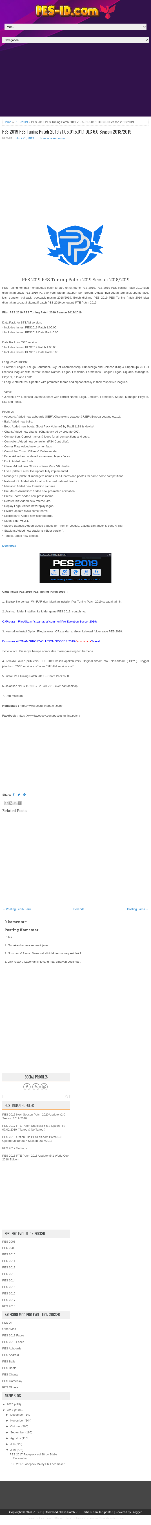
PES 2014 (9, 1280)
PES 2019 (21, 122)
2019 (10, 1410)
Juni (13, 1450)
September (17, 1432)
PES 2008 (9, 1241)
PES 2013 (9, 1274)
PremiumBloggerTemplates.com (106, 1518)
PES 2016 (9, 1293)
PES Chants (10, 1374)
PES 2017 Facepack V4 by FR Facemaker (36, 1464)
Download (9, 545)
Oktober (15, 1426)
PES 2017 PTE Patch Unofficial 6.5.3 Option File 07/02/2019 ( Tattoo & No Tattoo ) (33, 1127)
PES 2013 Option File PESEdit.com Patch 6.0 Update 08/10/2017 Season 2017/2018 (32, 1138)
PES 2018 (9, 1306)
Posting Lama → (138, 909)
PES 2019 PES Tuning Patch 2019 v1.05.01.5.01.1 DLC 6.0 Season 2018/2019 (66, 131)
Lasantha (81, 1518)
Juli (12, 1444)
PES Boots (9, 1368)
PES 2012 (9, 1267)
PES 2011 (9, 1261)
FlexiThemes (46, 1518)
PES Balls (8, 1361)
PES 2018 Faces (13, 1342)
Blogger (137, 1512)
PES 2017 (9, 1300)
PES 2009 (9, 1248)
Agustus (15, 1438)
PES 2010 (9, 1254)
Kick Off (7, 1322)
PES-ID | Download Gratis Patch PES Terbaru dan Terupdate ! (73, 1512)
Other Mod (9, 1329)
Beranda (78, 909)
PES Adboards (11, 1348)
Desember (17, 1414)
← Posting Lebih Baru (16, 909)
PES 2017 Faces (13, 1335)
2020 (10, 1404)
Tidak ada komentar (52, 138)
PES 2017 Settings (14, 1148)
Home (7, 122)
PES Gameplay (12, 1381)
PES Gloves (10, 1387)
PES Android (10, 1355)
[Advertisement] (75, 81)
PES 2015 (9, 1287)
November (17, 1420)
